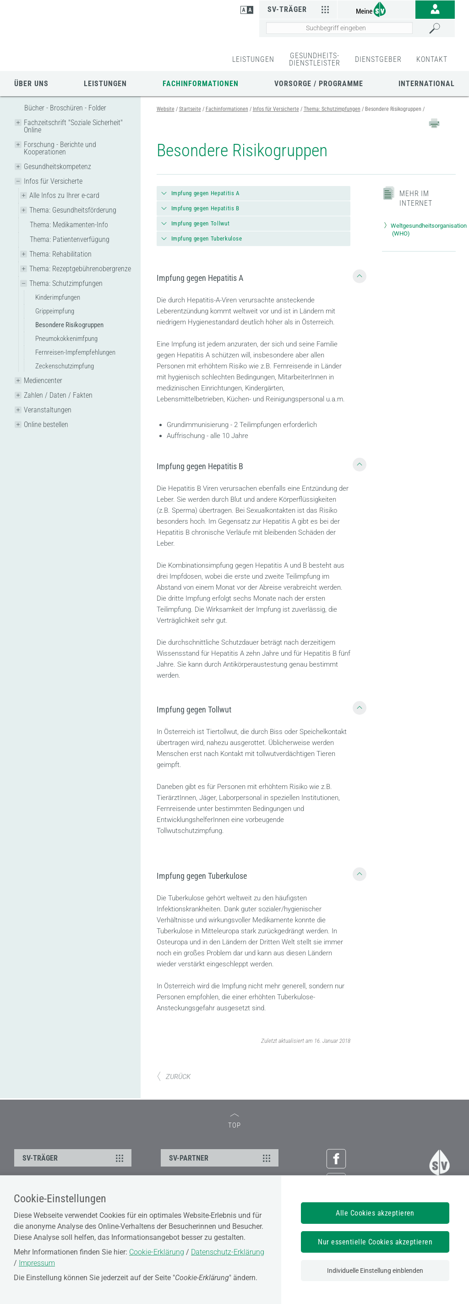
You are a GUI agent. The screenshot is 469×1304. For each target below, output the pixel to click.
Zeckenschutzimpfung (64, 366)
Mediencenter (43, 380)
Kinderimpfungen (57, 297)
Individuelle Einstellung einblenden (375, 1270)
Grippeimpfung (54, 311)
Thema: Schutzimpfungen (66, 283)
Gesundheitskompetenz (57, 166)
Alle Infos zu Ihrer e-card (64, 195)
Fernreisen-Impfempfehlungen (75, 352)
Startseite (190, 109)
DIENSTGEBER (378, 59)
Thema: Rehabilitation (60, 254)
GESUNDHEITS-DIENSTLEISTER (314, 59)
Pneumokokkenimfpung (66, 338)
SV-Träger (299, 9)
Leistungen (105, 83)
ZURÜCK (174, 1077)
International (426, 83)
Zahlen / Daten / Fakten (58, 395)
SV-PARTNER (221, 1158)
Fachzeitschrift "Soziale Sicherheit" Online (73, 126)
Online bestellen (46, 424)
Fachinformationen (201, 83)
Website (166, 109)
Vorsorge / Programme (318, 83)
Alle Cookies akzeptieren (375, 1213)
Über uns (31, 83)
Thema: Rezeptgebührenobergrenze (80, 268)
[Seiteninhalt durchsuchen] (339, 28)
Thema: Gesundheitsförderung (72, 210)
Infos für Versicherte (53, 181)
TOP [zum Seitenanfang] (234, 1121)
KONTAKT (431, 59)
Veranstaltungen (47, 409)
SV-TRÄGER (74, 1158)
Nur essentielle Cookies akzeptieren (375, 1242)
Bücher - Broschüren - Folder (65, 108)
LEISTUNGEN (253, 59)
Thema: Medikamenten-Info (69, 224)
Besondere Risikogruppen (69, 325)
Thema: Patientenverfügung (69, 239)
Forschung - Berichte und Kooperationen (60, 148)
